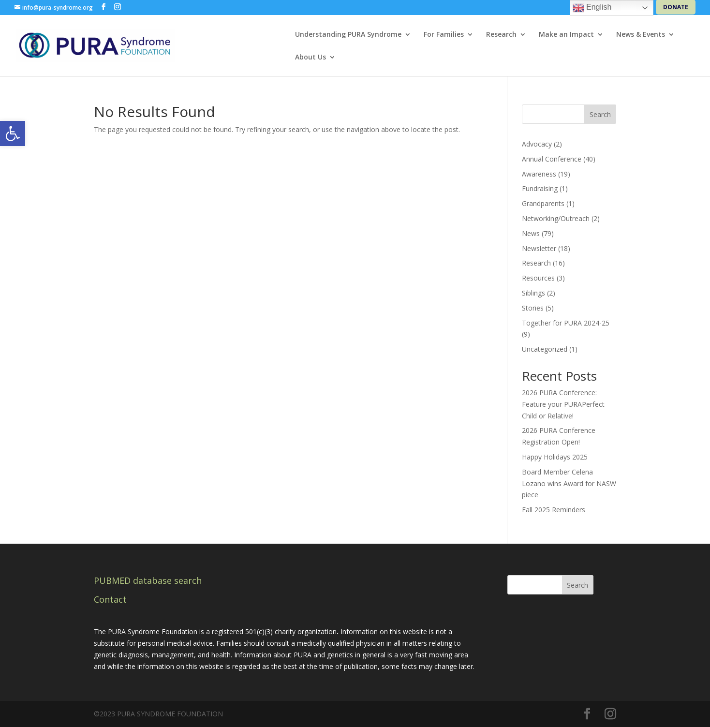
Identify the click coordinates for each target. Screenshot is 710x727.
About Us (310, 57)
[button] (12, 133)
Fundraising (540, 188)
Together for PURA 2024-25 (565, 322)
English (592, 8)
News (531, 233)
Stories (533, 307)
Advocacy (537, 143)
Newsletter (539, 248)
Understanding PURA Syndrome (348, 35)
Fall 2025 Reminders (553, 509)
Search (600, 114)
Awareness (539, 173)
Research (501, 35)
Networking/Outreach (556, 218)
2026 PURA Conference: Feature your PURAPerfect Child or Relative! (563, 404)
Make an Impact (566, 35)
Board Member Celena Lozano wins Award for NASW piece (569, 483)
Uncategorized (544, 349)
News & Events (640, 35)
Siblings (533, 292)
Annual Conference (551, 158)
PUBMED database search (148, 580)
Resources (538, 277)
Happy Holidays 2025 (555, 456)
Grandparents (543, 203)
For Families (444, 35)
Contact (110, 599)
